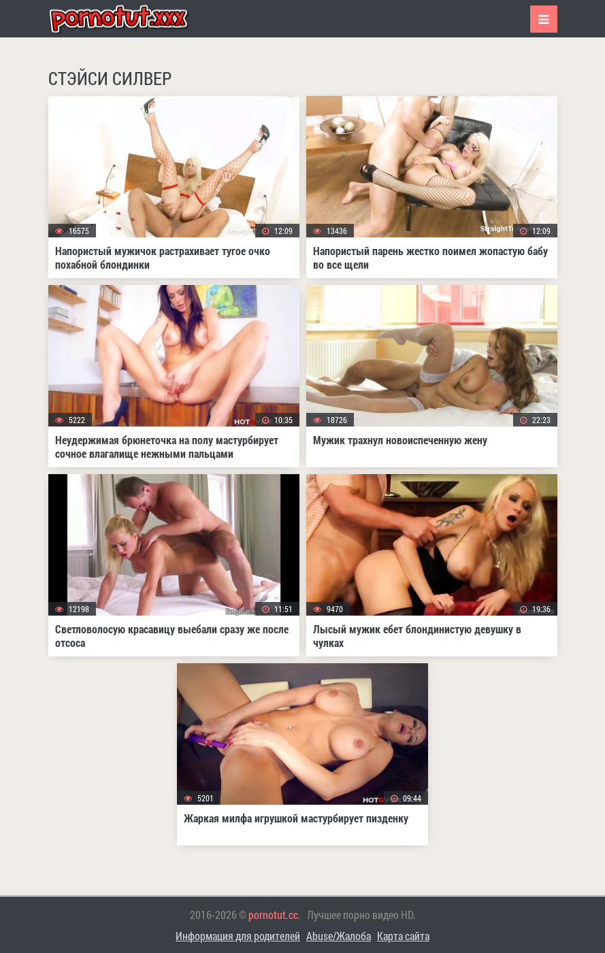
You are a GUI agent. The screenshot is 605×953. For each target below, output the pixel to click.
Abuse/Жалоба (338, 936)
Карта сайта (403, 936)
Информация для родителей (238, 936)
